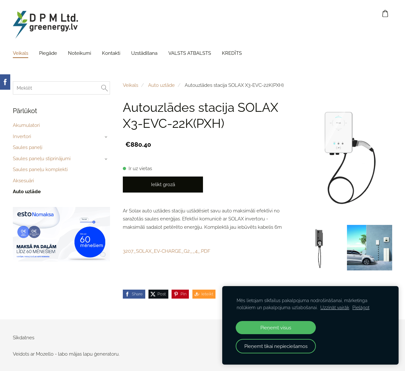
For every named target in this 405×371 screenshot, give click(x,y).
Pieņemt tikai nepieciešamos (276, 346)
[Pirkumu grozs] (385, 13)
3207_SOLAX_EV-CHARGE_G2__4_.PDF (166, 251)
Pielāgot (360, 307)
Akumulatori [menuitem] (26, 125)
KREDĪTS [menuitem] (232, 53)
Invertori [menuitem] (22, 136)
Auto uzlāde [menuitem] (27, 191)
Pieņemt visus (275, 327)
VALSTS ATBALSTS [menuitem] (189, 53)
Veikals (130, 85)
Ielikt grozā (163, 184)
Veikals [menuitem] (20, 53)
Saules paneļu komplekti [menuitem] (40, 169)
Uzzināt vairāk (334, 307)
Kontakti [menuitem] (111, 53)
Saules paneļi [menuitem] (27, 147)
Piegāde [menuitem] (48, 53)
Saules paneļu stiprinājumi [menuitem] (42, 158)
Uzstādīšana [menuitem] (144, 53)
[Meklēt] (61, 88)
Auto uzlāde (161, 85)
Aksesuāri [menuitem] (23, 181)
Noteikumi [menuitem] (79, 53)
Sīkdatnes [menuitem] (23, 338)
